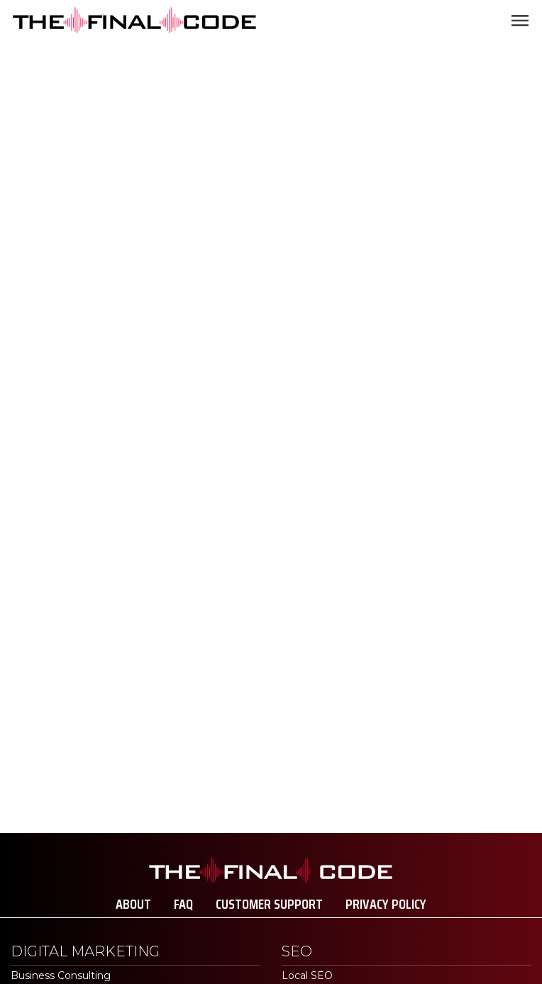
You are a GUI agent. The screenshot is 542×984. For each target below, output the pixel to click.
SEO (297, 951)
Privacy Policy (385, 903)
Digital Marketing (85, 951)
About (133, 903)
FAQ (183, 903)
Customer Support (269, 903)
